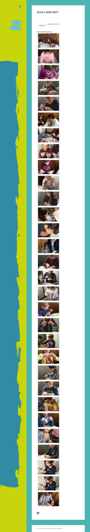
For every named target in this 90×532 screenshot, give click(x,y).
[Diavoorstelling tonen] (44, 31)
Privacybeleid (40, 528)
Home (16, 22)
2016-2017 (42, 25)
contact (15, 28)
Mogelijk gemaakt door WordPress (53, 528)
